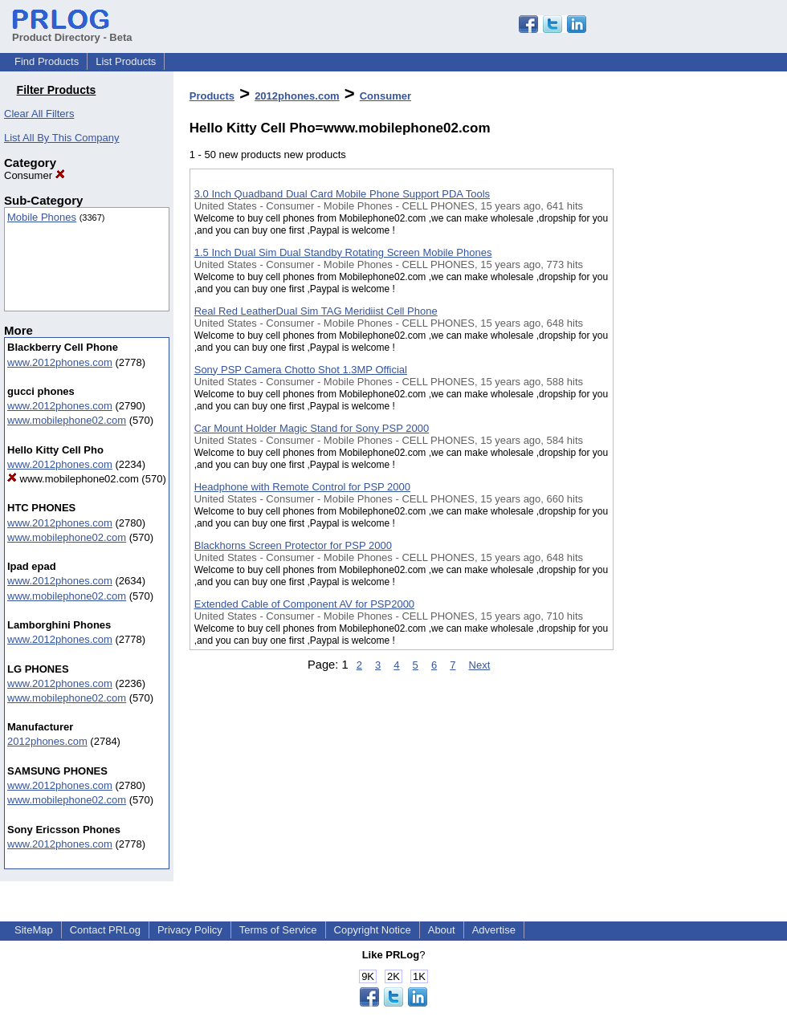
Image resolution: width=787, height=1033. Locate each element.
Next (480, 665)
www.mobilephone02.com (66, 420)
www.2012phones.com (59, 362)
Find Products (46, 61)
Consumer (34, 175)
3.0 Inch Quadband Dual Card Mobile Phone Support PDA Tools (342, 194)
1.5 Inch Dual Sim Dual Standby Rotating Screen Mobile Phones (343, 252)
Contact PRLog (105, 930)
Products (212, 96)
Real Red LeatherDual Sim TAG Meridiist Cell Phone (316, 311)
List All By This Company (62, 138)
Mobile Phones (41, 217)
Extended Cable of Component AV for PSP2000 (304, 604)
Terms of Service (278, 930)
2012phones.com (47, 741)
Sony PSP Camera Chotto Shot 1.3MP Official (300, 370)
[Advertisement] (694, 416)
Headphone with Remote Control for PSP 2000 (302, 487)
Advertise (494, 930)
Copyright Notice (372, 930)
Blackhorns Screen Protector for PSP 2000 (293, 545)
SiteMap (33, 930)
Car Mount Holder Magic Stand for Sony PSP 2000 (311, 428)
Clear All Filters (39, 114)
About (441, 930)
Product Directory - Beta (72, 31)
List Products (126, 61)
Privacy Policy (189, 930)
